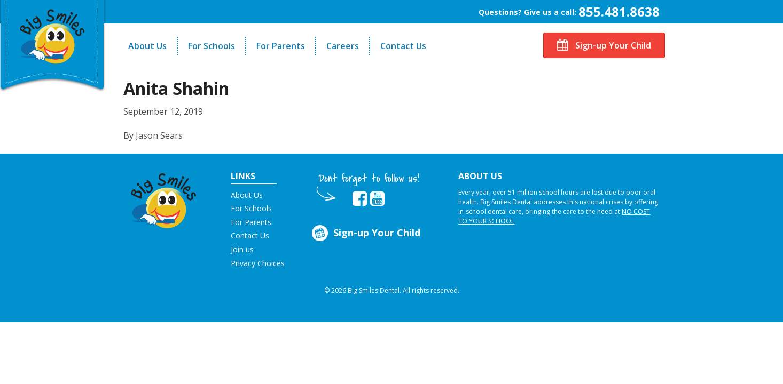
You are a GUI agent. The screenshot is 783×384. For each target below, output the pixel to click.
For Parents (280, 46)
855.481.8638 (619, 11)
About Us (147, 46)
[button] (163, 198)
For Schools (211, 46)
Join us (242, 249)
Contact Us (403, 46)
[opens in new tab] (360, 198)
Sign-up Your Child (604, 45)
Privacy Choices (258, 263)
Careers (342, 46)
